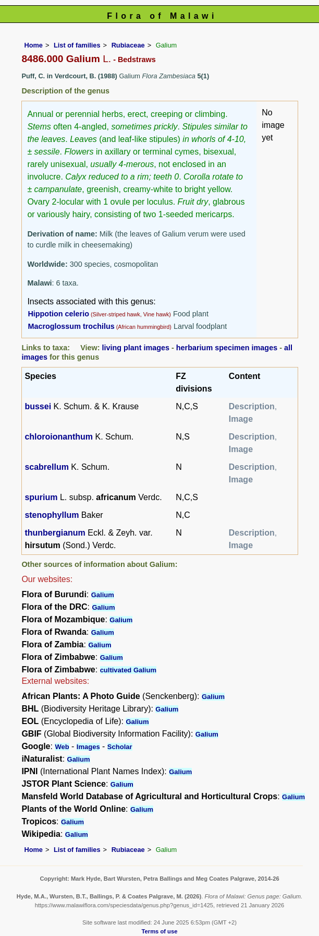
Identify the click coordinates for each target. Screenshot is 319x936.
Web (62, 747)
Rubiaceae (128, 45)
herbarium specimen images (226, 347)
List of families (77, 45)
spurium (40, 497)
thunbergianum (54, 532)
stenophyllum (51, 515)
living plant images (135, 347)
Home (33, 45)
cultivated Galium (128, 670)
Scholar (119, 747)
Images (88, 747)
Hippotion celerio (58, 314)
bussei (37, 406)
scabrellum (46, 467)
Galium (102, 595)
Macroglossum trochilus (71, 326)
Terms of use (160, 931)
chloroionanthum (58, 436)
